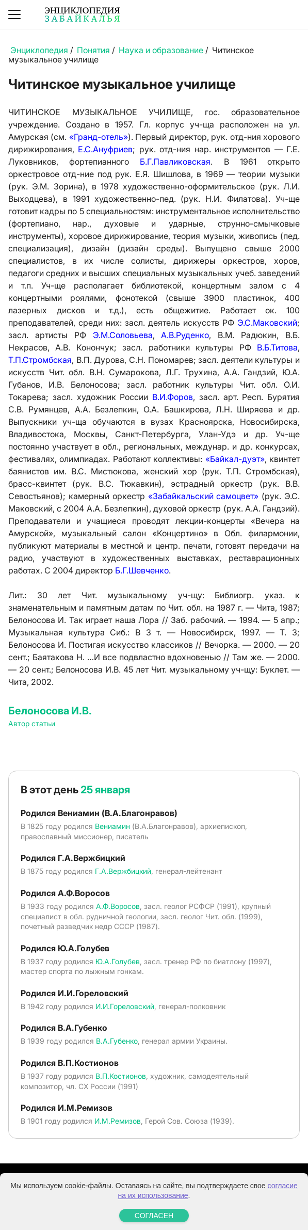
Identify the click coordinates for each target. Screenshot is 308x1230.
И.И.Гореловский (124, 1006)
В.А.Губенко (117, 1040)
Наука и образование (161, 50)
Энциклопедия (39, 50)
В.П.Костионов (120, 1076)
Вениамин (112, 826)
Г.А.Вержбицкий (123, 871)
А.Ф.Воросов (118, 906)
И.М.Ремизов (117, 1120)
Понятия (93, 50)
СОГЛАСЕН (154, 1215)
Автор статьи (31, 723)
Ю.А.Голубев (117, 961)
